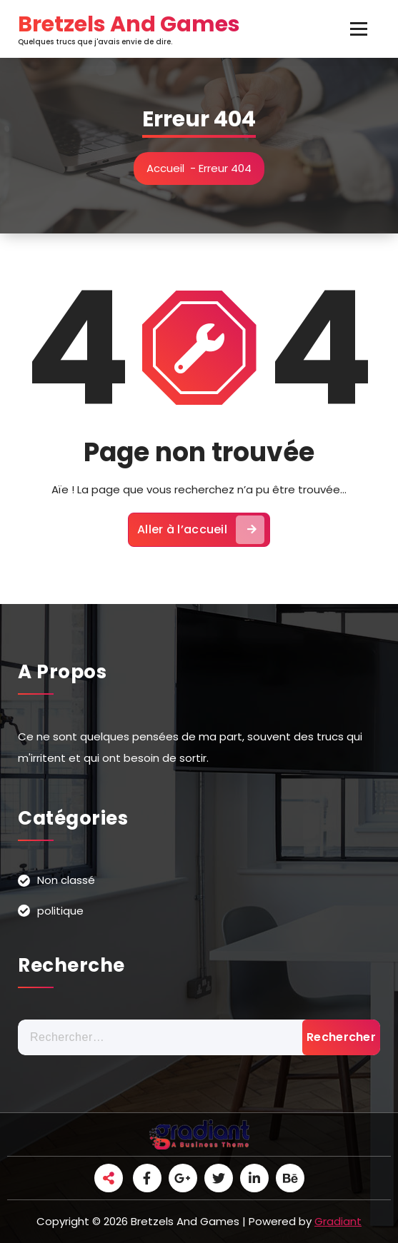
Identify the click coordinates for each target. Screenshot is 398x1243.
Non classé (66, 879)
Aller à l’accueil (200, 529)
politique (60, 910)
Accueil (165, 168)
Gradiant (338, 1221)
